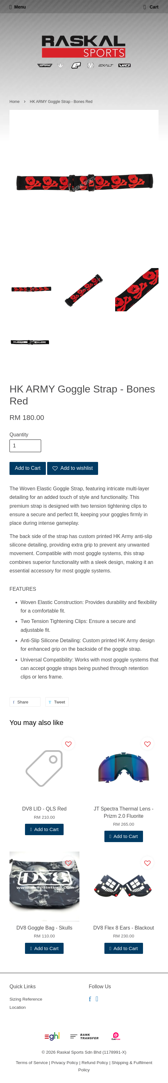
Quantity (18, 434)
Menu (17, 6)
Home (14, 101)
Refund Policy (95, 1062)
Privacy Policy (64, 1062)
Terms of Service (32, 1062)
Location (17, 1007)
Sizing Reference (25, 999)
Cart (151, 6)
